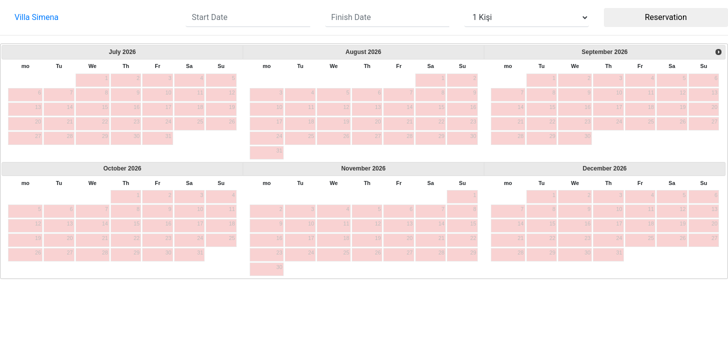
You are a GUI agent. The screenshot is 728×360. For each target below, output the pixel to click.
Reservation (666, 17)
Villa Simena (37, 17)
